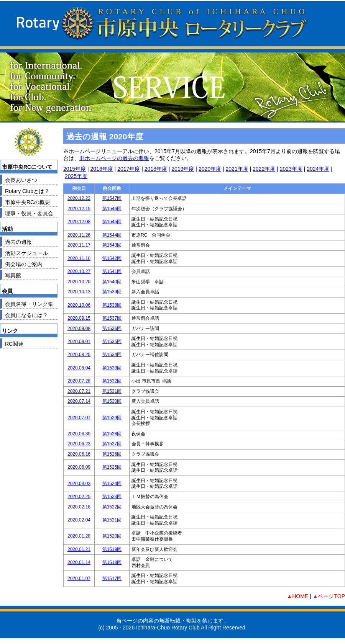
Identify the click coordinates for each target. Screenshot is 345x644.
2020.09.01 (78, 341)
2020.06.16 (78, 454)
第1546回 (112, 208)
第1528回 (112, 433)
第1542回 (112, 258)
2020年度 (210, 169)
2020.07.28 (78, 381)
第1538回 (112, 305)
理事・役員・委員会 (29, 213)
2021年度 (236, 169)
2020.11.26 (78, 235)
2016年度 (101, 169)
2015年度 (74, 169)
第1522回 (112, 507)
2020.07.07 (78, 417)
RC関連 (14, 344)
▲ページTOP (329, 596)
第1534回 (112, 354)
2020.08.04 (78, 368)
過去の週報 (18, 242)
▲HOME (297, 596)
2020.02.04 (78, 520)
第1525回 (112, 467)
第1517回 (112, 578)
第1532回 (112, 381)
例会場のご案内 (24, 264)
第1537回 (112, 318)
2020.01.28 (78, 536)
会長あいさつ (21, 180)
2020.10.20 (78, 281)
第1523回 (112, 496)
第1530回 (112, 401)
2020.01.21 (78, 549)
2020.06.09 (78, 467)
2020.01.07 (78, 578)
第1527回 (112, 443)
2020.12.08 (78, 221)
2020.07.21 (78, 391)
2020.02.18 (78, 507)
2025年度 (76, 176)
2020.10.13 (78, 291)
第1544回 (112, 235)
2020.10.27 (78, 271)
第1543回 (112, 245)
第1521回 (112, 520)
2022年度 (264, 169)
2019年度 (182, 169)
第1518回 (112, 562)
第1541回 (112, 271)
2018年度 (156, 169)
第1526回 (112, 454)
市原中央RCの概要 (27, 202)
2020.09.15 (78, 318)
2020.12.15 (78, 208)
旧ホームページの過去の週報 (114, 158)
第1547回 (112, 198)
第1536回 (112, 328)
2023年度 (291, 169)
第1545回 (112, 221)
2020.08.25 (78, 354)
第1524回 (112, 483)
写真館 (13, 275)
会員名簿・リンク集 (29, 304)
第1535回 (112, 341)
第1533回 (112, 368)
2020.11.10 (78, 258)
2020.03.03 (78, 483)
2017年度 (128, 169)
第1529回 (112, 417)
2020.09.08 (78, 328)
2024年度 (318, 169)
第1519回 (112, 549)
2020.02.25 (78, 496)
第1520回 (112, 536)
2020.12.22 (78, 198)
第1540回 (112, 281)
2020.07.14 (78, 401)
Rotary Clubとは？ (27, 191)
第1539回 (112, 291)
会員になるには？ (26, 315)
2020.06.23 (78, 443)
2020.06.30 (78, 433)
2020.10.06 (78, 305)
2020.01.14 (78, 562)
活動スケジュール (26, 253)
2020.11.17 (78, 245)
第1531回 (112, 391)
